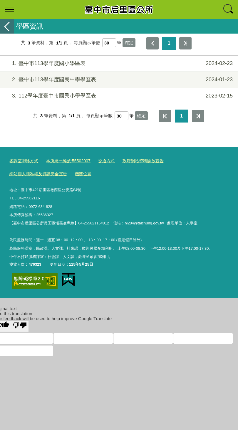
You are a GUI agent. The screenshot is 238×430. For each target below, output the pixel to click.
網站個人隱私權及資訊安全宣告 (188, 160)
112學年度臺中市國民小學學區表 (118, 96)
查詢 (228, 9)
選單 (9, 9)
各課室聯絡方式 (22, 160)
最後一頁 (185, 43)
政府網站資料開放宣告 (135, 160)
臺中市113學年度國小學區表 (118, 63)
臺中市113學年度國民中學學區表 (118, 79)
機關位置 (17, 173)
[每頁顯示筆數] (109, 42)
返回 (7, 26)
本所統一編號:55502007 (64, 160)
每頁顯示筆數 (87, 42)
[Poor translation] (20, 324)
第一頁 (152, 43)
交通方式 (100, 160)
